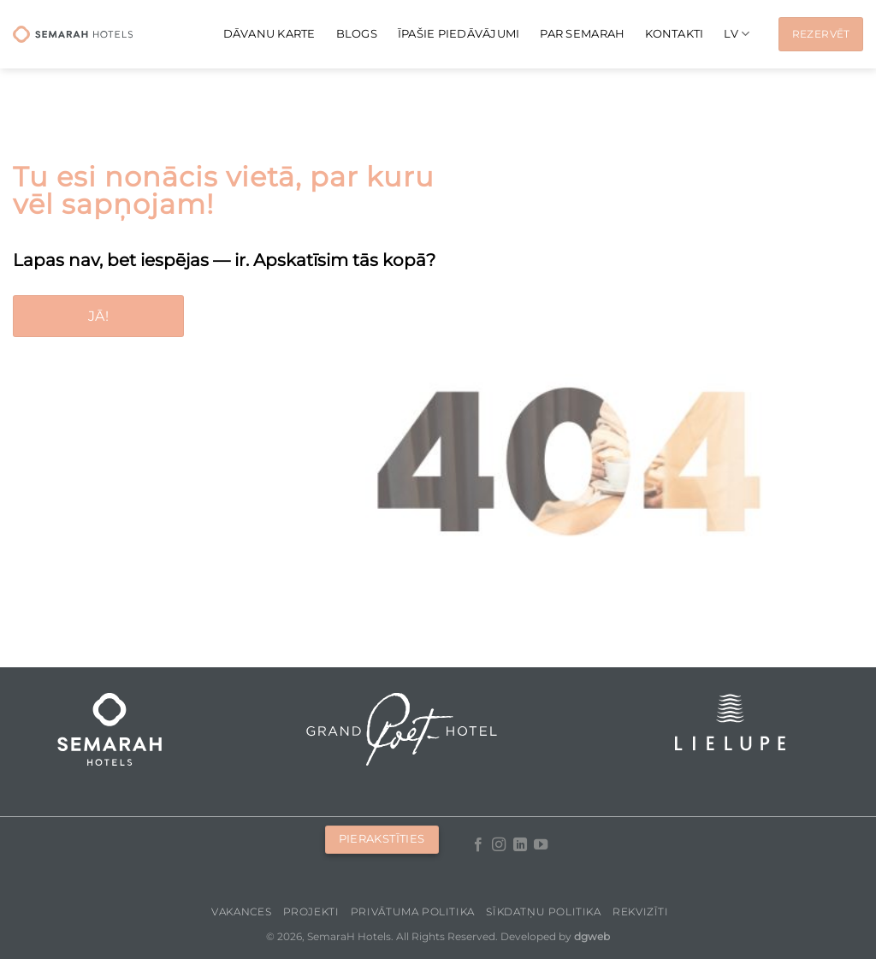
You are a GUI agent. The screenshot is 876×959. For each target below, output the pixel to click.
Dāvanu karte (269, 33)
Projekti (311, 911)
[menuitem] (736, 33)
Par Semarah (582, 33)
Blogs (356, 33)
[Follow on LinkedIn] (520, 845)
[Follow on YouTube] (541, 845)
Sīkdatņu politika (543, 911)
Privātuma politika (413, 911)
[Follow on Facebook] (478, 845)
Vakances (241, 911)
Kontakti (674, 33)
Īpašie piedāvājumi (459, 33)
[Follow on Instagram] (499, 845)
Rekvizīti (641, 911)
